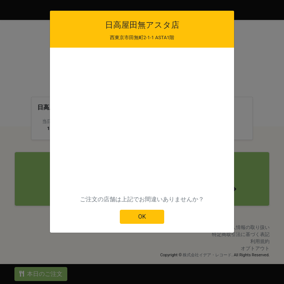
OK (142, 216)
